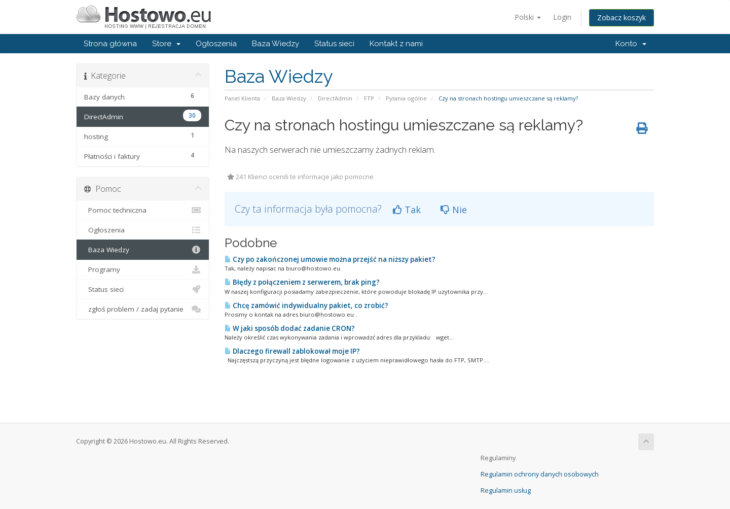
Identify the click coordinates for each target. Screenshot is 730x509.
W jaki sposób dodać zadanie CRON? (290, 328)
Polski (528, 17)
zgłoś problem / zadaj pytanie (142, 309)
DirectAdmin (335, 98)
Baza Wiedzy (275, 43)
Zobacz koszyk (621, 17)
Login (562, 17)
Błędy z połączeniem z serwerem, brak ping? (302, 282)
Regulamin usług (506, 490)
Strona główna (110, 43)
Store (166, 43)
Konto (630, 43)
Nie (454, 209)
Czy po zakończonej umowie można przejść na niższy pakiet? (330, 259)
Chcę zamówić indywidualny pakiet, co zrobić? (306, 305)
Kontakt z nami (396, 43)
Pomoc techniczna (142, 210)
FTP (369, 98)
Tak (407, 209)
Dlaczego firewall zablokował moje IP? (292, 351)
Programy (142, 269)
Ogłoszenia (216, 43)
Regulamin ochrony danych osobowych (540, 474)
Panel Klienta (242, 98)
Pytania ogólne (406, 98)
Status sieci (334, 43)
